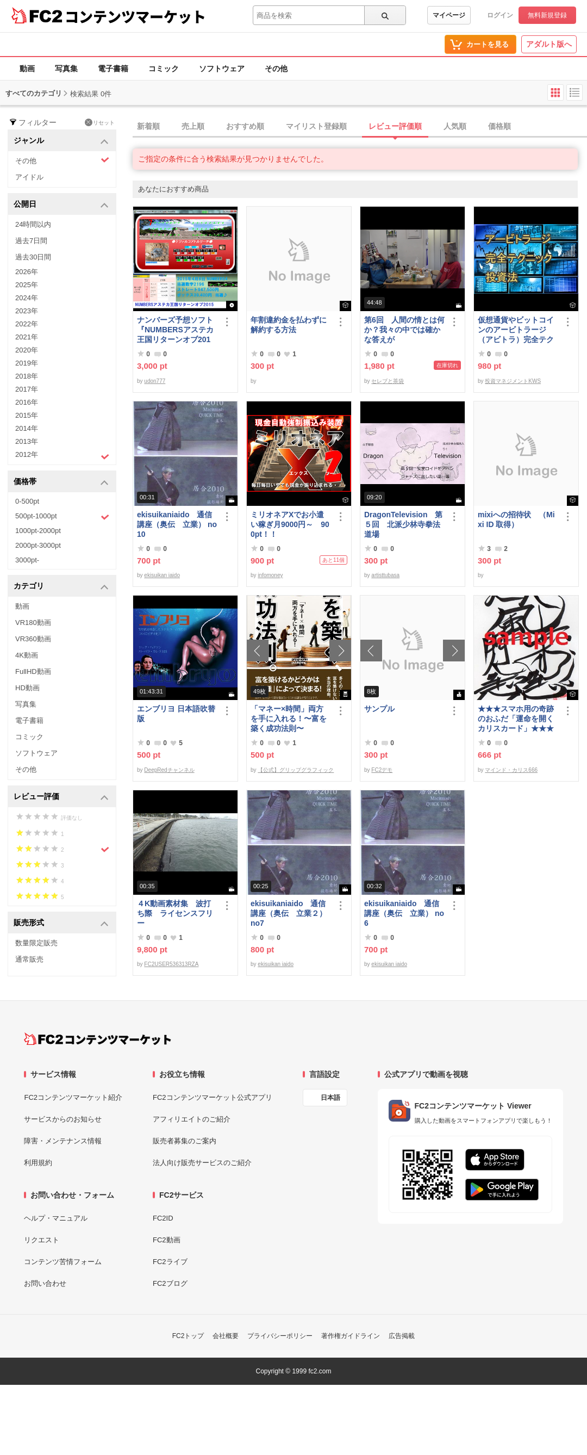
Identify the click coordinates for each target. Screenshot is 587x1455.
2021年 (26, 337)
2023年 (26, 311)
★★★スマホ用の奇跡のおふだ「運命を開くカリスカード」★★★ (516, 718)
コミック (163, 68)
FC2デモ (381, 770)
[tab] (360, 127)
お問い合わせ (45, 1283)
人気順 (455, 126)
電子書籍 (113, 68)
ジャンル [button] (61, 141)
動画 (27, 68)
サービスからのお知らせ (63, 1119)
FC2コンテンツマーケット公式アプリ (212, 1097)
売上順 (193, 126)
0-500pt (27, 501)
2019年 (26, 363)
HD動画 (27, 688)
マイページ (449, 15)
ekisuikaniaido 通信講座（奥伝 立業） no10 (177, 524)
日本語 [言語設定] (330, 1097)
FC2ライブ (170, 1262)
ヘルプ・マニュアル (56, 1218)
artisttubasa (385, 575)
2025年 (26, 285)
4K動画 (26, 655)
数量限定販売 (36, 943)
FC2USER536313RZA (171, 964)
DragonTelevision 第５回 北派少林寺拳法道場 (403, 524)
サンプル (379, 708)
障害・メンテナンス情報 (63, 1141)
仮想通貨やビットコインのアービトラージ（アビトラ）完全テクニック (516, 329)
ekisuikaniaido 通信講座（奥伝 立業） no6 (404, 913)
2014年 (26, 428)
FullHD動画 (33, 671)
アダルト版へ (549, 44)
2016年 (26, 402)
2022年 (26, 324)
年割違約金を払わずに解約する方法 (289, 324)
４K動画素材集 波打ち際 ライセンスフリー (175, 913)
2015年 (26, 415)
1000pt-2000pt (38, 531)
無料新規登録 (547, 15)
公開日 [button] (61, 205)
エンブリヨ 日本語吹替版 (176, 713)
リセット (100, 122)
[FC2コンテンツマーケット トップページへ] (97, 1039)
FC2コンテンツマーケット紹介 (73, 1097)
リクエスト (41, 1240)
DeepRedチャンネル (169, 770)
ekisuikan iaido (162, 575)
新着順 (148, 126)
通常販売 (29, 959)
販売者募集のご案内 (184, 1141)
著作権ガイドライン (350, 1336)
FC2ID (163, 1218)
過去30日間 (33, 257)
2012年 (62, 455)
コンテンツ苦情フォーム (63, 1262)
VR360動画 (33, 639)
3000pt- (27, 560)
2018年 (26, 376)
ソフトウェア (222, 68)
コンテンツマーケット (135, 16)
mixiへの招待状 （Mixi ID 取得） (516, 519)
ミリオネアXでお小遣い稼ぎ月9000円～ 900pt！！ (290, 524)
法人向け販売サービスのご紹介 (202, 1163)
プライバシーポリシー (280, 1336)
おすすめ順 (245, 126)
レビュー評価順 (395, 126)
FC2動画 (166, 1240)
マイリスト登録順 (316, 126)
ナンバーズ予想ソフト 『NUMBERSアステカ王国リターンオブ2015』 (177, 329)
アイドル (29, 177)
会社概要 (226, 1336)
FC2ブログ (170, 1283)
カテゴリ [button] (61, 586)
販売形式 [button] (61, 923)
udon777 (154, 381)
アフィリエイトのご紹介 (191, 1119)
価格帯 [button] (61, 482)
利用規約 (38, 1163)
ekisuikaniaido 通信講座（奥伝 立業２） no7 (289, 913)
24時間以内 (33, 224)
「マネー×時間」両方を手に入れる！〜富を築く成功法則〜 (289, 718)
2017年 (26, 389)
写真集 (66, 68)
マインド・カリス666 (511, 770)
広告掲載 (402, 1336)
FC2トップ (188, 1336)
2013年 (26, 441)
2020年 (26, 350)
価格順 (499, 126)
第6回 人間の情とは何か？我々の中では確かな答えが (404, 329)
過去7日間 (31, 241)
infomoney (270, 575)
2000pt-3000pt (38, 545)
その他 (276, 68)
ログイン (500, 15)
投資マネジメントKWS (513, 381)
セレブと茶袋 (387, 381)
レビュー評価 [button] (61, 797)
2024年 (26, 298)
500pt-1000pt (62, 517)
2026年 (26, 272)
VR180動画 (33, 622)
